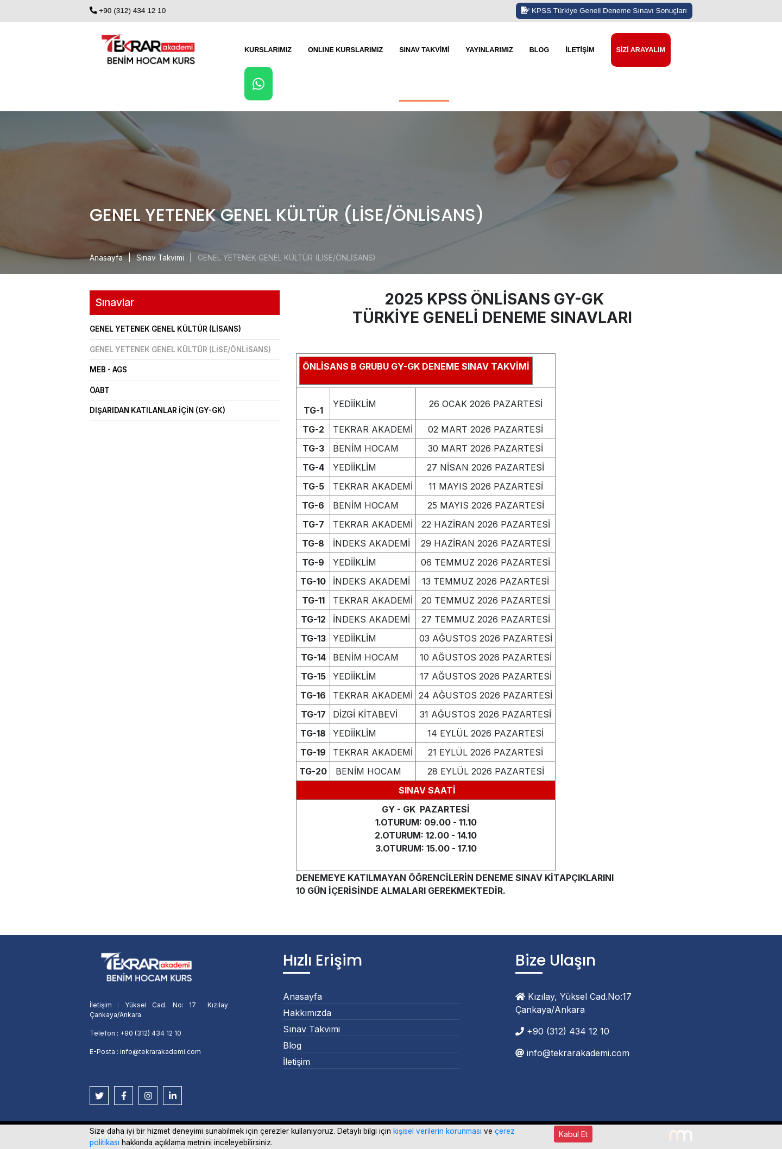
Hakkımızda (307, 1012)
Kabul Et (573, 1134)
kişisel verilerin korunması (437, 1131)
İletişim (579, 50)
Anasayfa (106, 257)
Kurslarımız (268, 50)
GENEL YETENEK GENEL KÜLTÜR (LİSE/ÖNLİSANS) (286, 257)
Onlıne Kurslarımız (345, 50)
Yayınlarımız (489, 50)
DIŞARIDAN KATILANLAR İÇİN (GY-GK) (157, 410)
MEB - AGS (108, 369)
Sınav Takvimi (424, 50)
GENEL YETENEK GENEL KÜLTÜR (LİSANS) (165, 329)
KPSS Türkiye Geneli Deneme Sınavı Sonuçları (604, 11)
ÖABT (100, 390)
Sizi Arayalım (641, 50)
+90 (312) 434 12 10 (128, 11)
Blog (539, 50)
